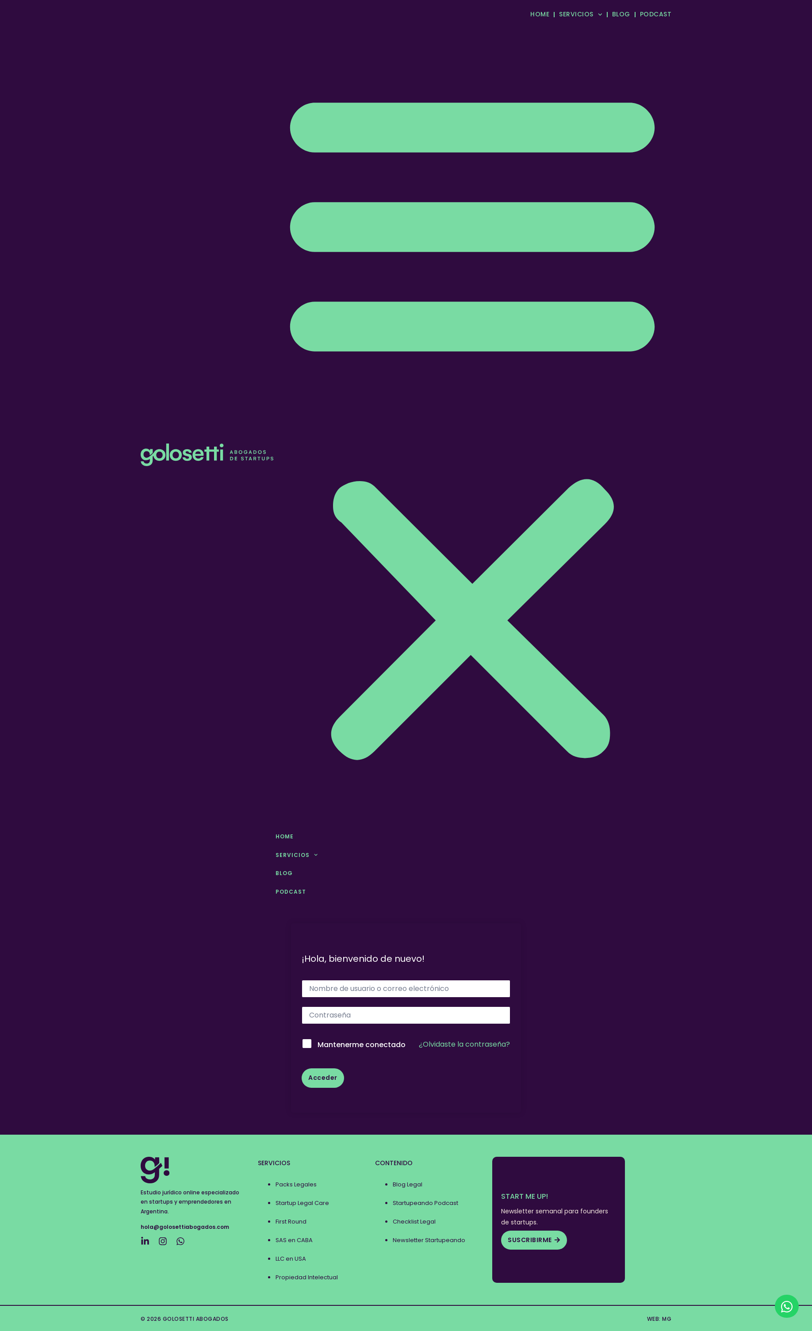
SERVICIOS (580, 14)
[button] (472, 421)
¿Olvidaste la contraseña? (464, 1044)
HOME (539, 14)
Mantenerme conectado (362, 1045)
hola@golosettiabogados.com (185, 1227)
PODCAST (656, 14)
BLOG (621, 14)
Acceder (322, 1077)
